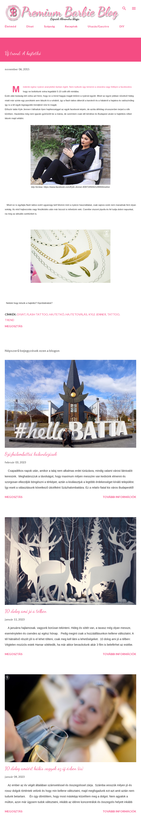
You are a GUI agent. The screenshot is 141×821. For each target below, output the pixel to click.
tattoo (113, 314)
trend (9, 320)
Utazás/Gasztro (98, 26)
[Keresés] (124, 7)
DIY (121, 26)
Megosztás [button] (13, 326)
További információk (119, 497)
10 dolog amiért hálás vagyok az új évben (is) (44, 768)
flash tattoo (37, 314)
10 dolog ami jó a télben (25, 611)
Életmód (10, 26)
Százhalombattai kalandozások (31, 454)
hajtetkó (56, 314)
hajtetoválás (76, 314)
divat (21, 314)
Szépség (49, 26)
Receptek (71, 26)
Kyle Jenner (97, 314)
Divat (30, 26)
